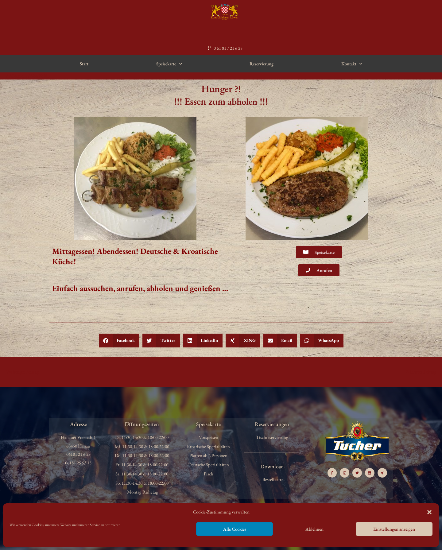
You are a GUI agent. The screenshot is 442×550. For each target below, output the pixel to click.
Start (84, 64)
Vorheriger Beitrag (20, 371)
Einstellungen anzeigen (394, 529)
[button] (429, 512)
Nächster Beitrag (423, 371)
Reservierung (261, 64)
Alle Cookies (234, 529)
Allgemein (18, 76)
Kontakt (351, 64)
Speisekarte (169, 64)
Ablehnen (314, 529)
